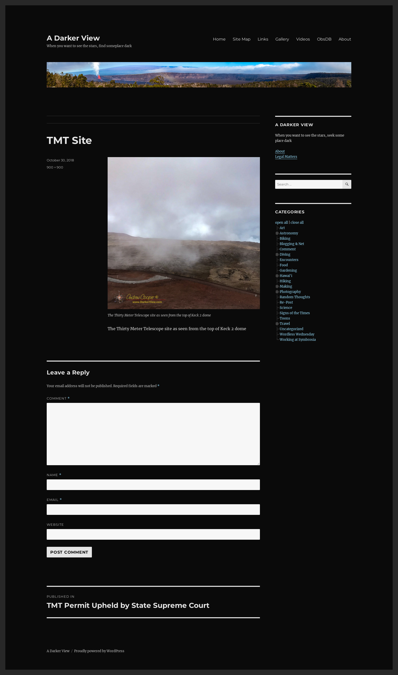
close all (297, 222)
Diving (285, 254)
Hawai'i (286, 276)
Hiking (285, 281)
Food (284, 265)
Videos (303, 39)
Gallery (282, 39)
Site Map (242, 39)
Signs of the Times (295, 313)
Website (55, 524)
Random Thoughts (295, 297)
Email (54, 500)
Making (286, 286)
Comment (58, 398)
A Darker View (73, 38)
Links (263, 39)
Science (286, 308)
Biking (285, 238)
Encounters (289, 260)
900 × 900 (55, 167)
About (345, 39)
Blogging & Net (292, 244)
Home (219, 39)
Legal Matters (286, 157)
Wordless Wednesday (297, 334)
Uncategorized (291, 329)
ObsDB (324, 39)
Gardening (288, 270)
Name (54, 475)
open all (281, 222)
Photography (290, 292)
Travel (285, 324)
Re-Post (286, 302)
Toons (285, 318)
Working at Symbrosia (298, 340)
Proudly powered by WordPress (99, 651)
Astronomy (289, 233)
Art (282, 228)
